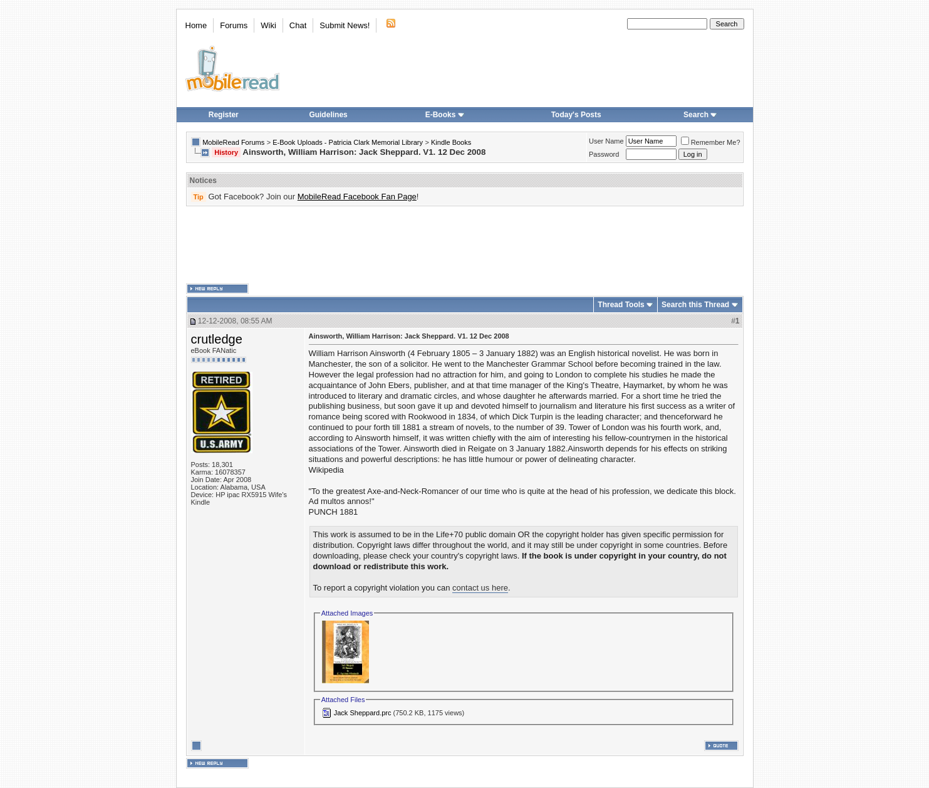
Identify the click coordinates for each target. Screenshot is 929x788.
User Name (606, 141)
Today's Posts (576, 114)
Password (604, 154)
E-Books (445, 114)
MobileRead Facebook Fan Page (357, 196)
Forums (233, 25)
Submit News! (344, 25)
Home (196, 25)
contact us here (480, 587)
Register (224, 114)
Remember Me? (710, 142)
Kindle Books (451, 142)
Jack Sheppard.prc (363, 713)
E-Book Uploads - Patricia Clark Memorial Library (347, 142)
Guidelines (328, 114)
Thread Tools (621, 304)
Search (700, 114)
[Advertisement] (465, 245)
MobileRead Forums (233, 142)
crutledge (216, 339)
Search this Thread (695, 304)
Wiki (268, 25)
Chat (297, 25)
